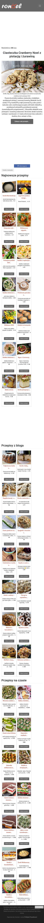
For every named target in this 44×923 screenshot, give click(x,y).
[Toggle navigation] (39, 6)
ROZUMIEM (39, 907)
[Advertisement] (22, 29)
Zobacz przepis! (9, 209)
